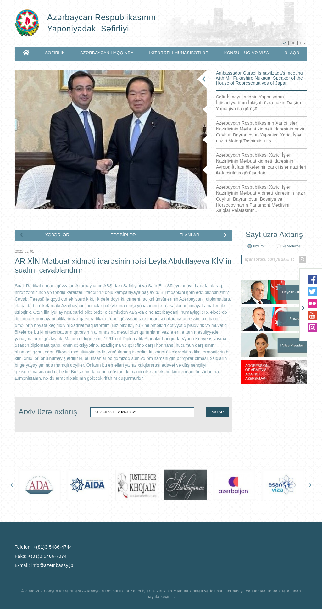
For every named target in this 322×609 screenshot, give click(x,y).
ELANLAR (189, 234)
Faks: (41, 556)
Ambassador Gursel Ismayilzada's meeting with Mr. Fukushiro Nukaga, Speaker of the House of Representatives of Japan (259, 78)
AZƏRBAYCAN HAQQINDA (106, 52)
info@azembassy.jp (52, 565)
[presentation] (21, 234)
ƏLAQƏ (291, 52)
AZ (283, 43)
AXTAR (217, 412)
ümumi (258, 246)
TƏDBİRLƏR (123, 234)
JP (293, 43)
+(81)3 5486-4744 (52, 547)
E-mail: (44, 565)
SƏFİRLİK (55, 52)
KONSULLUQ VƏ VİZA (246, 52)
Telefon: (43, 547)
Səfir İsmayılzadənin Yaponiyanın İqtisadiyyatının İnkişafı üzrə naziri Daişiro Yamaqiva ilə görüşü (258, 102)
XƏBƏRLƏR (57, 234)
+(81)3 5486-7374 (47, 556)
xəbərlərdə (291, 246)
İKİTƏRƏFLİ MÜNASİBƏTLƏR (178, 52)
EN (303, 43)
